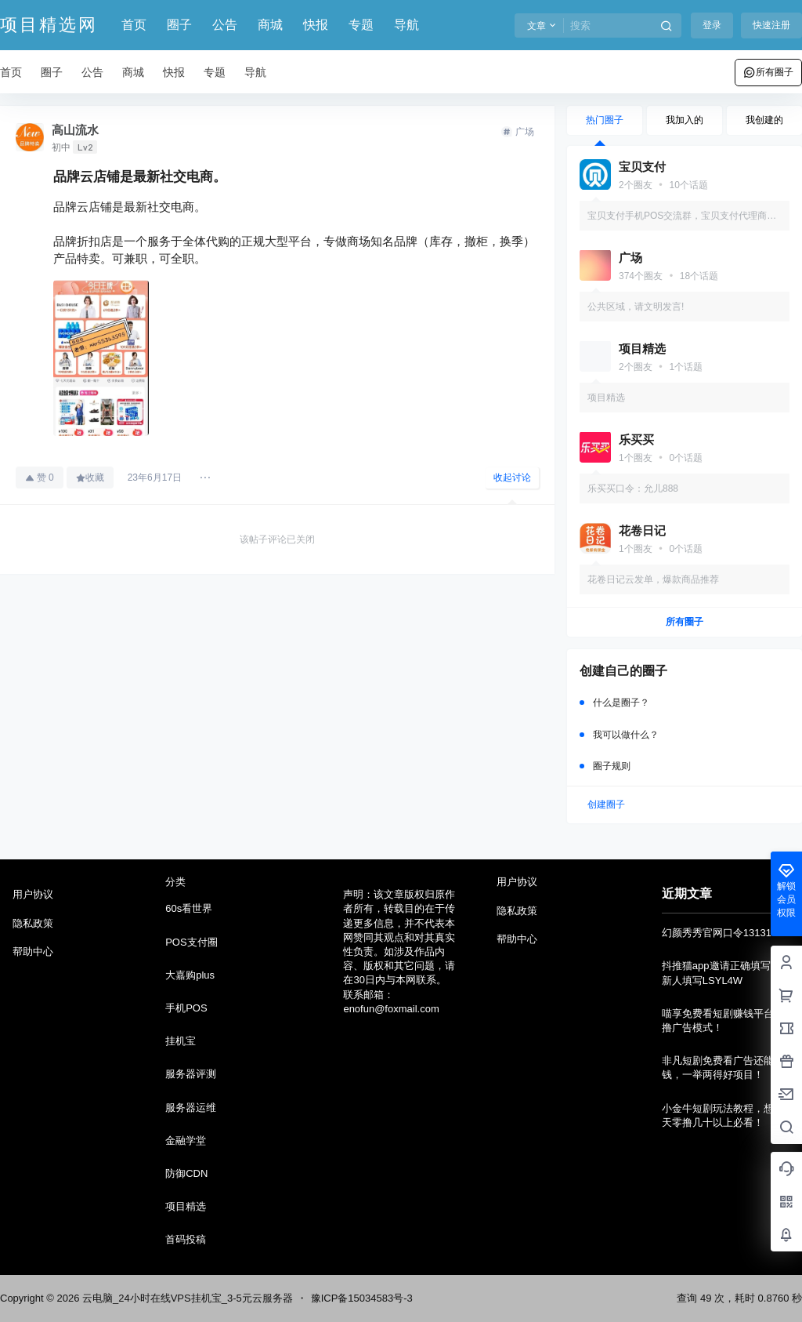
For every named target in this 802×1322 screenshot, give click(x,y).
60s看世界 (188, 908)
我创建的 (764, 119)
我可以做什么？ (626, 734)
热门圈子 (604, 119)
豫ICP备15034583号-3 (362, 1298)
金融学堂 (185, 1140)
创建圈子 (606, 804)
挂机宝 (180, 1041)
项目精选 (185, 1206)
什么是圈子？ (621, 702)
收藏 (90, 477)
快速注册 (771, 25)
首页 (133, 24)
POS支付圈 (191, 942)
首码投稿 (185, 1239)
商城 (270, 24)
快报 (315, 24)
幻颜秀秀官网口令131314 (719, 933)
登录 (712, 25)
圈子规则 (611, 766)
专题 (361, 24)
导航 (406, 24)
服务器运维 (190, 1107)
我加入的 (684, 119)
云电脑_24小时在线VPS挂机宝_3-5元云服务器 (185, 1298)
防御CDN (186, 1173)
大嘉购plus (190, 975)
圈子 (179, 24)
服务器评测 (190, 1074)
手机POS (186, 1008)
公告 (224, 24)
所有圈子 (768, 72)
